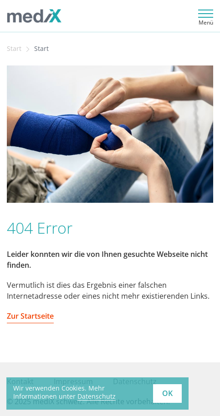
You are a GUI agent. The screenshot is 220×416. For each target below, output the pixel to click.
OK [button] (167, 393)
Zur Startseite (30, 316)
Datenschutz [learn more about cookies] (96, 396)
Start (14, 48)
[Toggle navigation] (204, 16)
